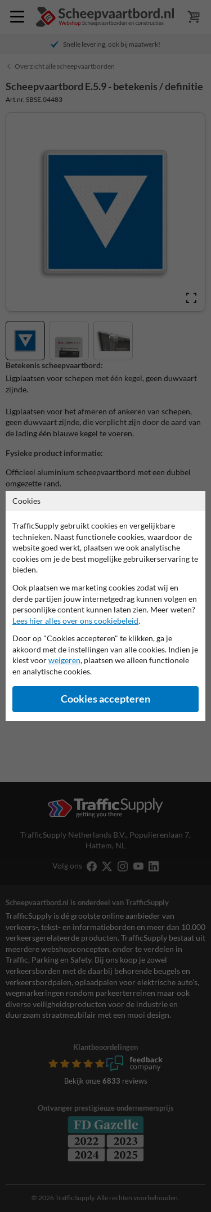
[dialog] (105, 606)
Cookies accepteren (105, 699)
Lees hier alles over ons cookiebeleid (75, 620)
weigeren (64, 660)
